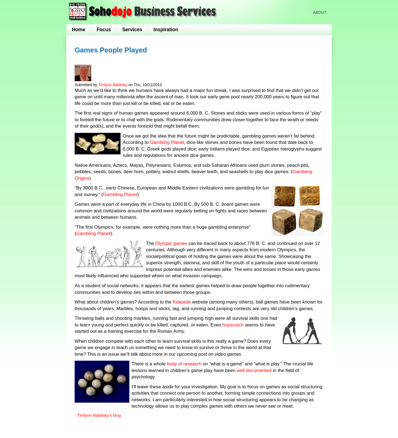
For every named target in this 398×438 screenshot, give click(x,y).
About (319, 12)
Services (132, 29)
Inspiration (165, 29)
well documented (255, 370)
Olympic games (171, 243)
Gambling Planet (167, 142)
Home (78, 29)
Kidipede (182, 302)
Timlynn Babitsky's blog (99, 415)
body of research (185, 363)
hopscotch (233, 325)
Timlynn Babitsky (112, 85)
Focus (104, 29)
